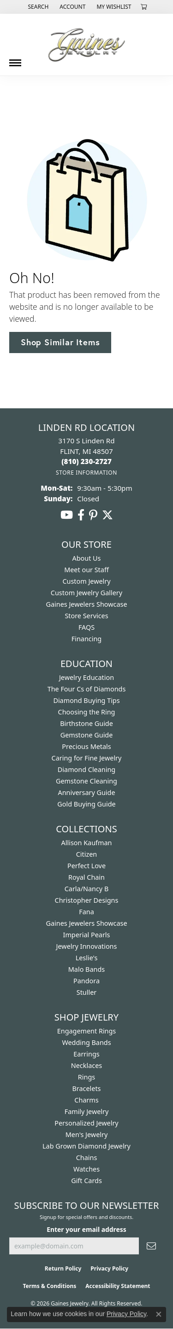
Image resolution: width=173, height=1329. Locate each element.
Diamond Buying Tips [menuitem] (86, 700)
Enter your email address (86, 1229)
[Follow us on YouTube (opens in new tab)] (66, 515)
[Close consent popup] (158, 1314)
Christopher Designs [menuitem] (87, 900)
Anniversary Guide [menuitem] (86, 792)
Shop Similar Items (60, 342)
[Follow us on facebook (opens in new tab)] (81, 515)
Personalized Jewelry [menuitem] (86, 1123)
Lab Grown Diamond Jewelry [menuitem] (86, 1146)
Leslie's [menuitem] (87, 957)
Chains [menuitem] (86, 1157)
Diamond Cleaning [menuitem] (86, 769)
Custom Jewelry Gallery (86, 592)
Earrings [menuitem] (86, 1054)
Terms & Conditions (49, 1286)
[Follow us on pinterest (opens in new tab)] (93, 515)
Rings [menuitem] (86, 1077)
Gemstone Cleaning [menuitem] (86, 781)
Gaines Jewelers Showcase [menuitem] (86, 923)
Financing (86, 638)
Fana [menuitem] (86, 911)
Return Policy (63, 1268)
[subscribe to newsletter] (151, 1245)
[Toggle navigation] (15, 59)
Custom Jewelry (86, 581)
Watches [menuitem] (86, 1169)
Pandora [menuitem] (86, 980)
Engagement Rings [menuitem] (86, 1031)
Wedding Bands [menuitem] (86, 1042)
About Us (86, 558)
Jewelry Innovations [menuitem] (86, 946)
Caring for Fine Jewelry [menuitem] (87, 758)
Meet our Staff (86, 569)
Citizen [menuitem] (86, 854)
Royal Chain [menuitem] (86, 877)
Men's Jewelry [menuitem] (87, 1134)
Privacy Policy (109, 1268)
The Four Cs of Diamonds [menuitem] (87, 689)
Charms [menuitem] (86, 1100)
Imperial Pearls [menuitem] (86, 934)
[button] (37, 7)
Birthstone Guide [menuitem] (86, 723)
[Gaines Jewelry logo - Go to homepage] (87, 45)
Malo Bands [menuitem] (86, 969)
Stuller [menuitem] (86, 992)
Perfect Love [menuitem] (86, 865)
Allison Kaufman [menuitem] (86, 842)
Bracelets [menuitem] (86, 1088)
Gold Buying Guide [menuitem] (86, 804)
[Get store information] (86, 472)
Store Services (86, 615)
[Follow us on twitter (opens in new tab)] (107, 515)
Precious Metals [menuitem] (86, 746)
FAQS (86, 627)
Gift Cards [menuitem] (86, 1180)
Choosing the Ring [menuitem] (86, 712)
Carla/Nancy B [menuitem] (87, 888)
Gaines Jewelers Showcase (86, 604)
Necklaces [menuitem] (86, 1065)
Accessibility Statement (117, 1286)
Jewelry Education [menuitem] (86, 677)
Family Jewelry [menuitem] (87, 1111)
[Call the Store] (86, 461)
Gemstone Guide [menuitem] (86, 735)
